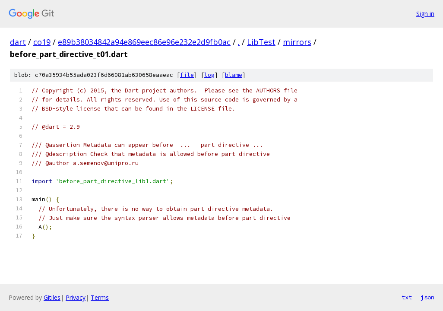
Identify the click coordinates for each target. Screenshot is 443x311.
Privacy (75, 297)
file (187, 75)
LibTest (261, 42)
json (427, 297)
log (209, 75)
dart (18, 42)
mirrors (297, 42)
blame (233, 75)
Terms (100, 297)
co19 (42, 42)
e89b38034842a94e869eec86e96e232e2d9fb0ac (144, 42)
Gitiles (52, 297)
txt (407, 297)
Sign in (425, 14)
